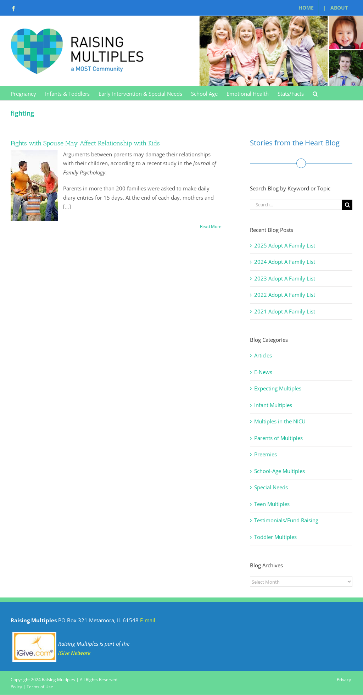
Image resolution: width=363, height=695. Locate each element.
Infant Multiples (273, 404)
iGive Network (74, 652)
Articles (263, 355)
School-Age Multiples (279, 470)
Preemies (265, 454)
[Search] (347, 205)
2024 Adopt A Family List (284, 261)
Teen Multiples (272, 503)
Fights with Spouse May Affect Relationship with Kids (85, 143)
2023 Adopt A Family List (284, 278)
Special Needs (271, 487)
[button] (315, 93)
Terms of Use (40, 687)
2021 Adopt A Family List (284, 311)
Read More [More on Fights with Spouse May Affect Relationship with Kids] (211, 226)
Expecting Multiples (277, 388)
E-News (263, 372)
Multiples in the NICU (280, 421)
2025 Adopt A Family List (284, 245)
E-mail (147, 620)
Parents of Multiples (278, 437)
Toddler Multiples (275, 536)
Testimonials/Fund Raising (286, 520)
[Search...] (296, 205)
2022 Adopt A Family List (284, 294)
